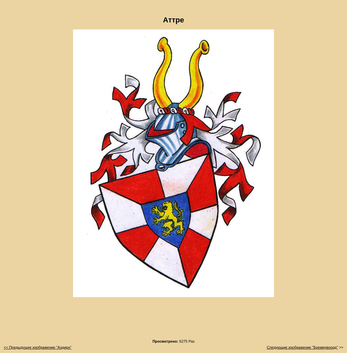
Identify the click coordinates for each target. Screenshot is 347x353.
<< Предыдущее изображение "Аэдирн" (37, 347)
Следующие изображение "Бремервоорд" (302, 347)
